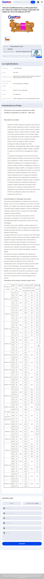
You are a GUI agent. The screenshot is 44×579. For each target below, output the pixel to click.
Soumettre (22, 543)
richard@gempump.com (23, 563)
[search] (33, 2)
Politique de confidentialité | (8, 575)
